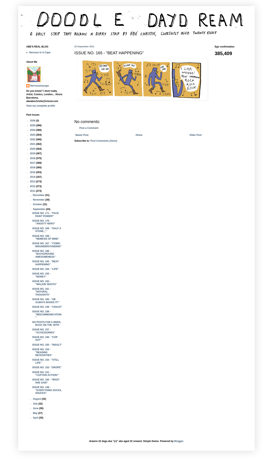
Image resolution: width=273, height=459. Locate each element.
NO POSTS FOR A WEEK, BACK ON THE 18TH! (46, 323)
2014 (33, 177)
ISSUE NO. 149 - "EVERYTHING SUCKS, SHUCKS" (47, 390)
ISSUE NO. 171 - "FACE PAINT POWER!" (45, 214)
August (37, 398)
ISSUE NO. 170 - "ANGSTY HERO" (43, 222)
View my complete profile (40, 105)
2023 (33, 134)
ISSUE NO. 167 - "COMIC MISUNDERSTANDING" (47, 245)
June (36, 408)
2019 (33, 153)
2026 (33, 120)
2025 (33, 125)
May (35, 413)
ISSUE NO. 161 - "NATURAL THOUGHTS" (41, 292)
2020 (33, 148)
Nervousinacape (39, 85)
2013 (33, 181)
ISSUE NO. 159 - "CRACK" (47, 307)
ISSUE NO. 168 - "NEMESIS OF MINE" (45, 237)
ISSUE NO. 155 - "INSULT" (47, 344)
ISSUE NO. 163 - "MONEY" (41, 275)
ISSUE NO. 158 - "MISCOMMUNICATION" (47, 314)
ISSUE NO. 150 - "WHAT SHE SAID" (46, 381)
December (39, 195)
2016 (33, 167)
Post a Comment (88, 128)
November (39, 199)
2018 (33, 158)
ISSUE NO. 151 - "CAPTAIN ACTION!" (45, 373)
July (35, 403)
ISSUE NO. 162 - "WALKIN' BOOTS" (44, 282)
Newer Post (81, 135)
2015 (33, 172)
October (38, 204)
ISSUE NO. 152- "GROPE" (47, 367)
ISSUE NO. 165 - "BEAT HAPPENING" (45, 263)
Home (139, 135)
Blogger (178, 441)
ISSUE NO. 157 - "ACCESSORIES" (43, 331)
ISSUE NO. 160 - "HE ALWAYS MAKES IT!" (45, 301)
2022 (33, 139)
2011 (33, 191)
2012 (33, 186)
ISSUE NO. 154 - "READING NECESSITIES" (42, 352)
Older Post (195, 135)
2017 (33, 162)
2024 (33, 130)
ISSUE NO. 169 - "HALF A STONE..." (46, 230)
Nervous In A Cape (40, 52)
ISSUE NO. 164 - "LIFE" (45, 269)
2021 (33, 144)
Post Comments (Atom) (103, 140)
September (39, 209)
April (36, 417)
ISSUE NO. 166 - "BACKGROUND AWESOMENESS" (44, 254)
